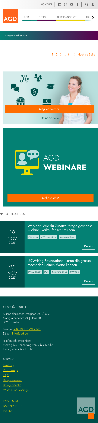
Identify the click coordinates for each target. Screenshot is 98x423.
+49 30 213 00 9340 (27, 329)
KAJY (6, 375)
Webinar (34, 237)
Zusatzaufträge (68, 237)
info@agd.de (20, 333)
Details (89, 247)
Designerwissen (12, 380)
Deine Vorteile (50, 118)
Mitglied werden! (50, 109)
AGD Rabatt (35, 271)
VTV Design (10, 370)
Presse (7, 411)
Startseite (8, 35)
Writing (75, 271)
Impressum (10, 401)
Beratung (8, 365)
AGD (26, 17)
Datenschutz (12, 406)
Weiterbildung (49, 237)
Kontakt (46, 4)
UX (47, 271)
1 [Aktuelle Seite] (53, 55)
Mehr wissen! (50, 198)
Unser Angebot (66, 17)
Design (43, 17)
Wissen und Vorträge (16, 390)
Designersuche (12, 385)
